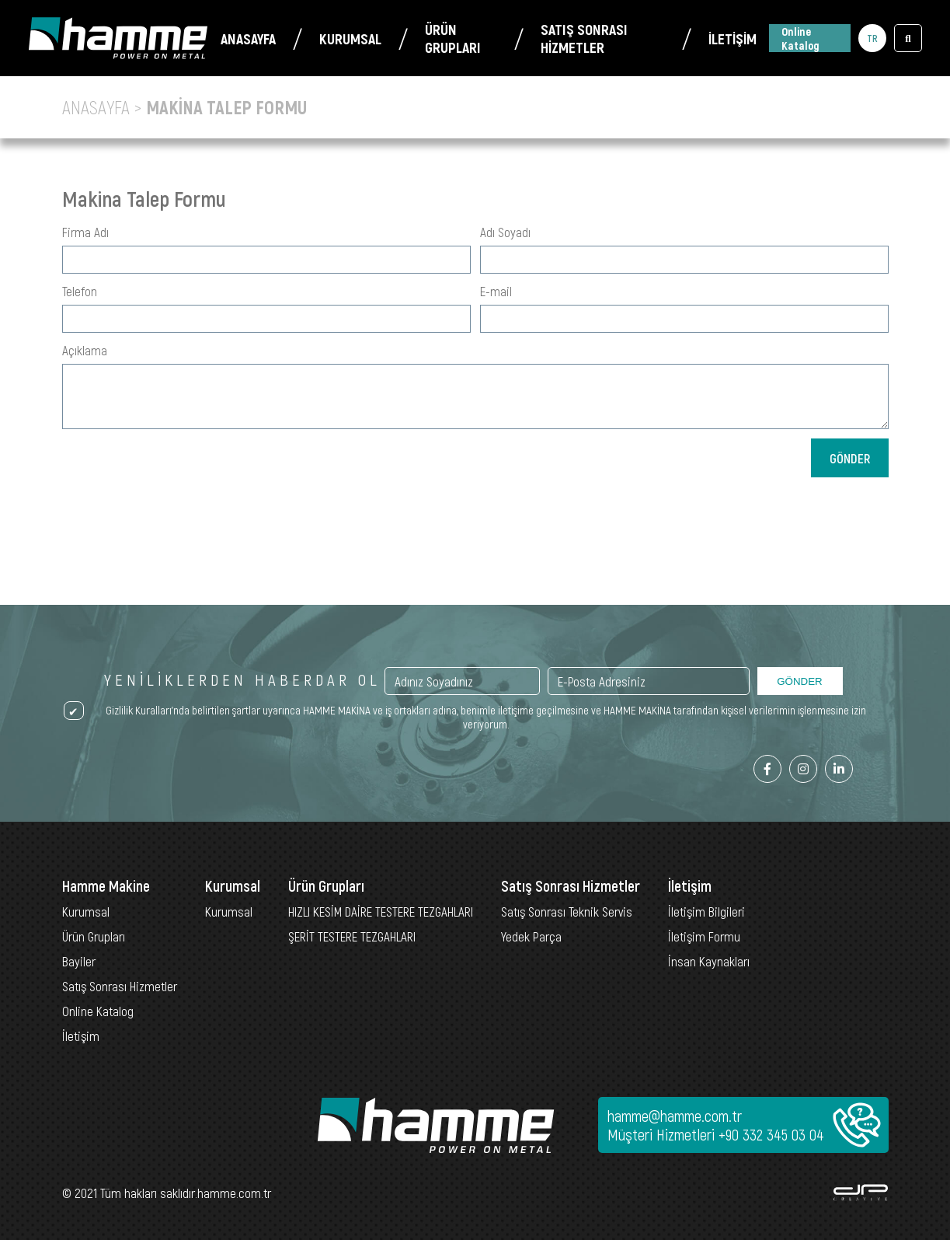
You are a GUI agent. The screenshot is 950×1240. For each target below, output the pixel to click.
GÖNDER (850, 458)
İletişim (80, 1035)
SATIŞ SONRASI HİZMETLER (584, 38)
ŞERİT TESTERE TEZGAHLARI (352, 936)
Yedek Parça (531, 936)
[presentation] (693, 468)
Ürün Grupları (93, 936)
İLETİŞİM (732, 38)
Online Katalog (800, 38)
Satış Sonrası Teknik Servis (566, 911)
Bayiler (79, 961)
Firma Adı (85, 231)
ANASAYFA (248, 38)
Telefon (79, 291)
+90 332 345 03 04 (771, 1134)
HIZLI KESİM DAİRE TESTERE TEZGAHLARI (380, 911)
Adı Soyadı (505, 231)
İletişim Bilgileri (706, 911)
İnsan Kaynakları (709, 961)
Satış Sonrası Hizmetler (119, 986)
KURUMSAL (350, 38)
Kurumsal (86, 911)
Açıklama (84, 350)
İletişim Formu (704, 936)
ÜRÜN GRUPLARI (453, 38)
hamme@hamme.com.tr (674, 1115)
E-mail (496, 291)
